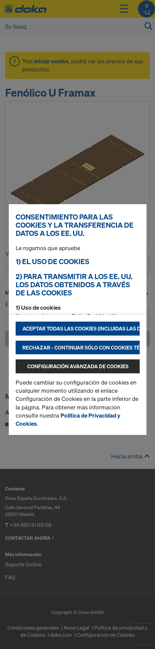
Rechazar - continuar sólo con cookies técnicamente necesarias (81, 347)
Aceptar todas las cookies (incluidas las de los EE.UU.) (81, 328)
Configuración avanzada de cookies (77, 366)
